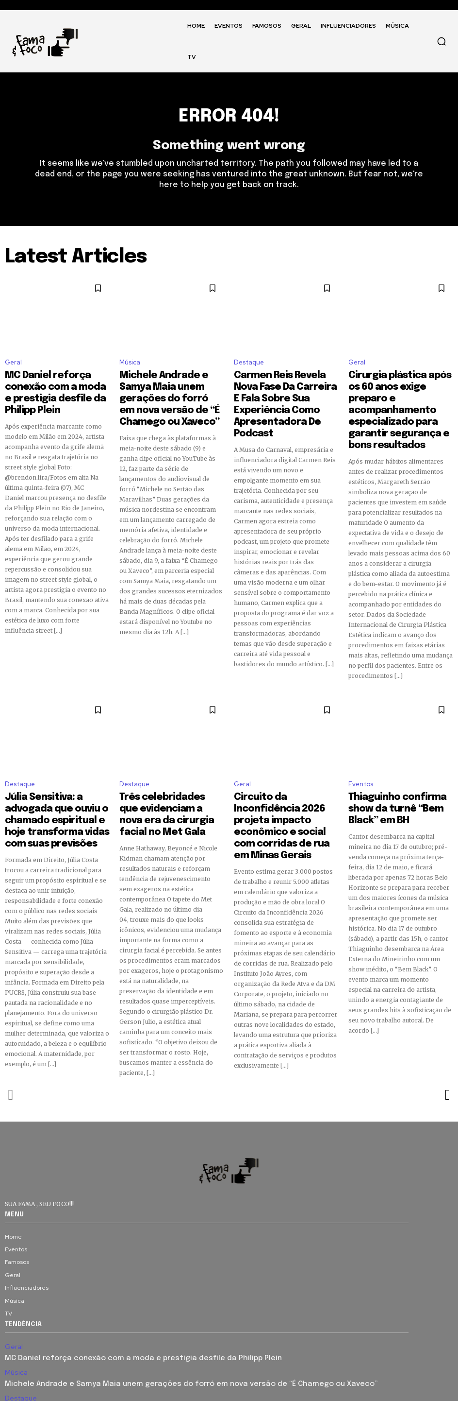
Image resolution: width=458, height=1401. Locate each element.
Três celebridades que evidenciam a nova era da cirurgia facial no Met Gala (164, 772)
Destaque (249, 368)
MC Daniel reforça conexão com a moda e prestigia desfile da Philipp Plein (51, 388)
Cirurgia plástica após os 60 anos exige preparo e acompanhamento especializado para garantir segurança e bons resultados (399, 397)
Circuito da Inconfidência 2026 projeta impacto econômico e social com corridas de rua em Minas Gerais (278, 781)
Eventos (360, 752)
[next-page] (447, 1042)
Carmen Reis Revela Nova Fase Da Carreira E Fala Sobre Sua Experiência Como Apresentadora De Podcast (169, 1350)
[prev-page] (11, 1042)
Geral (13, 368)
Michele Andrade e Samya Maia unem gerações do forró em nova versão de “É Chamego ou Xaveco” (162, 1327)
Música (129, 368)
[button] (441, 41)
